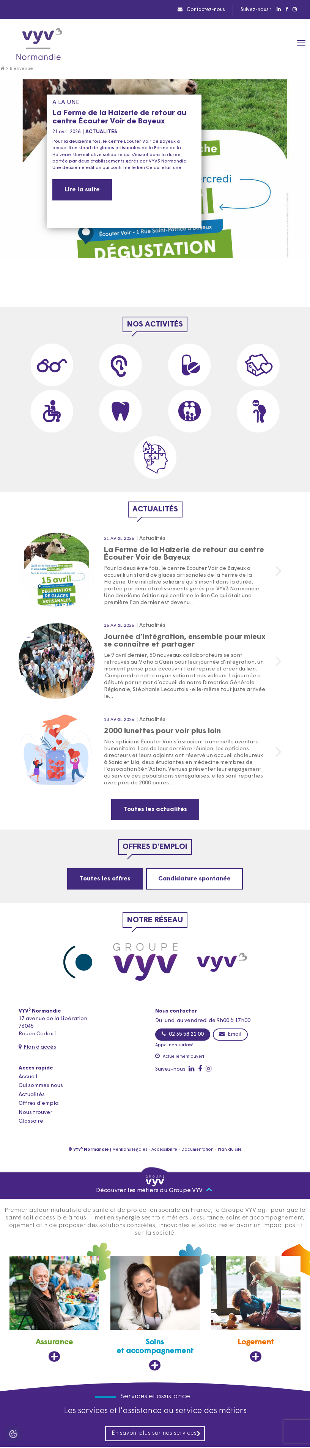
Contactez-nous (201, 9)
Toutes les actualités (155, 809)
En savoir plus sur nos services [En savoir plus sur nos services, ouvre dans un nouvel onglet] (156, 1434)
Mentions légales (129, 1150)
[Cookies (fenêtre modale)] (13, 1435)
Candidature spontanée (194, 879)
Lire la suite (82, 190)
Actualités (32, 1095)
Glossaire (31, 1121)
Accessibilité (164, 1150)
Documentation (197, 1150)
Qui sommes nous (41, 1085)
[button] (142, 299)
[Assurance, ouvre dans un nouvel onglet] (54, 1309)
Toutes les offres (105, 879)
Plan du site (230, 1150)
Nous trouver (35, 1112)
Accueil (28, 1077)
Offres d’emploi (39, 1103)
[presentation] (285, 284)
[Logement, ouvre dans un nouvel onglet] (255, 1309)
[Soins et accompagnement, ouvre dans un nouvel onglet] (155, 1314)
